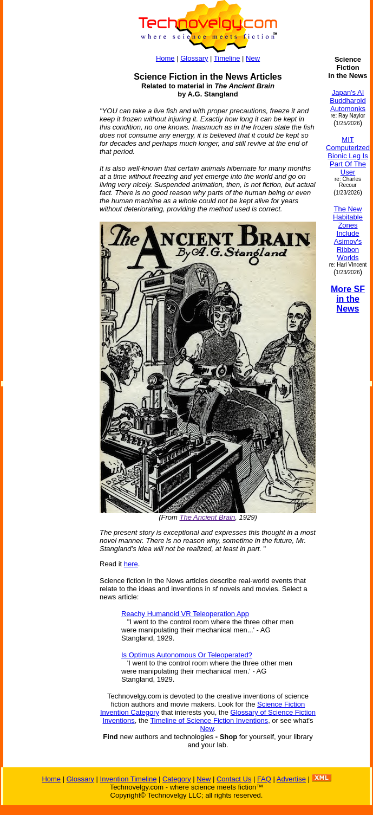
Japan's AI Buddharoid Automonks (348, 100)
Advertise (291, 779)
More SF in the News (348, 298)
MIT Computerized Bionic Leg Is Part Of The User (348, 155)
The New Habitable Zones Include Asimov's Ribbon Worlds (348, 233)
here (131, 564)
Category (176, 779)
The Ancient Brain (207, 517)
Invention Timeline (128, 779)
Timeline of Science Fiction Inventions (209, 720)
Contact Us (234, 779)
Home (165, 58)
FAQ (264, 779)
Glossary (194, 58)
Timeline (227, 58)
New (253, 58)
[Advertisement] (46, 217)
